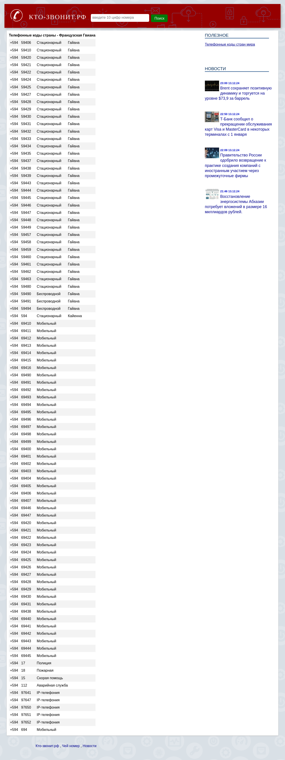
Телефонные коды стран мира (230, 44)
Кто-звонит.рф (47, 746)
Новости (89, 746)
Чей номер (70, 746)
